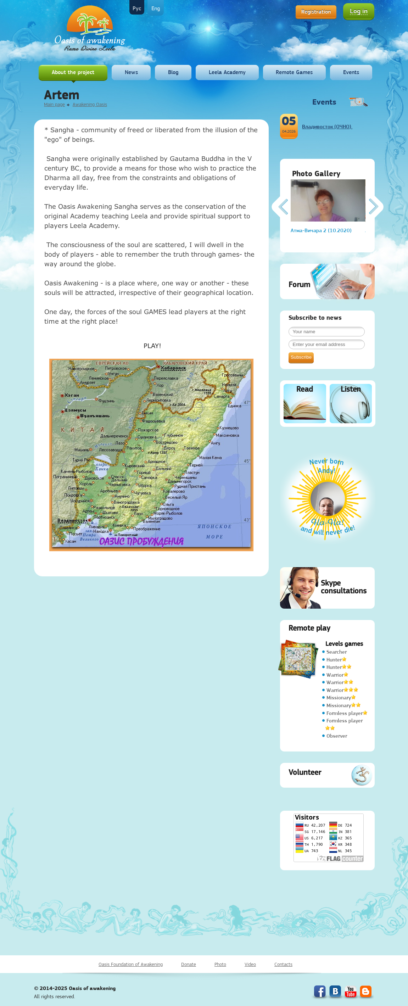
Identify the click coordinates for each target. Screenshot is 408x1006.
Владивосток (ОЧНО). (327, 126)
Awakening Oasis (90, 104)
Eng (155, 8)
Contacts (283, 964)
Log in (359, 11)
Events (351, 72)
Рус (137, 8)
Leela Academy (227, 72)
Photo (220, 964)
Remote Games (294, 72)
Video (250, 964)
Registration (316, 11)
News (131, 72)
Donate (188, 964)
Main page (54, 104)
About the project (73, 72)
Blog (173, 72)
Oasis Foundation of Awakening (131, 964)
